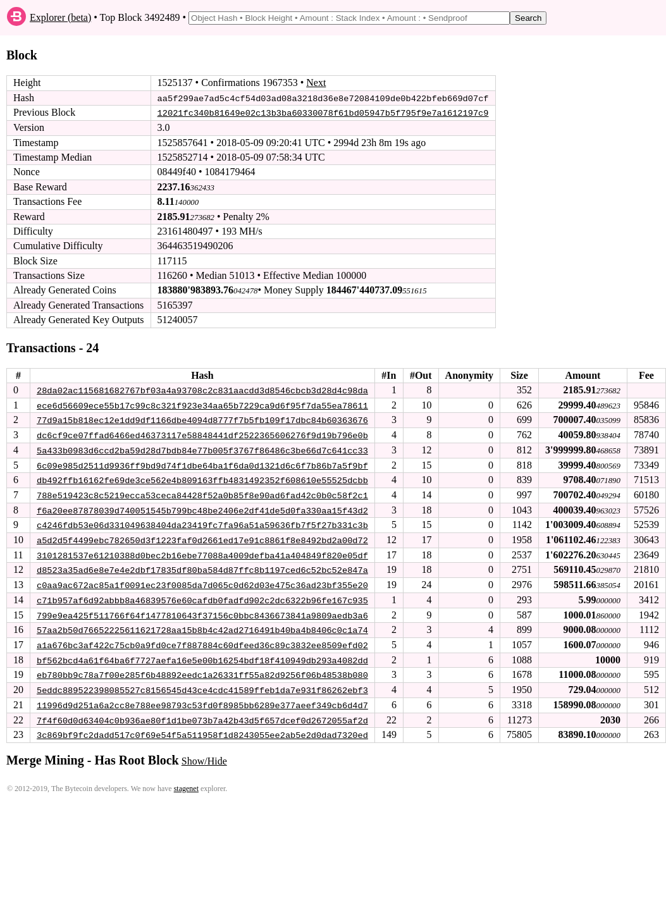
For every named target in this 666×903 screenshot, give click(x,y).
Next (316, 82)
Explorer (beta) (60, 17)
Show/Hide (204, 756)
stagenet (186, 783)
